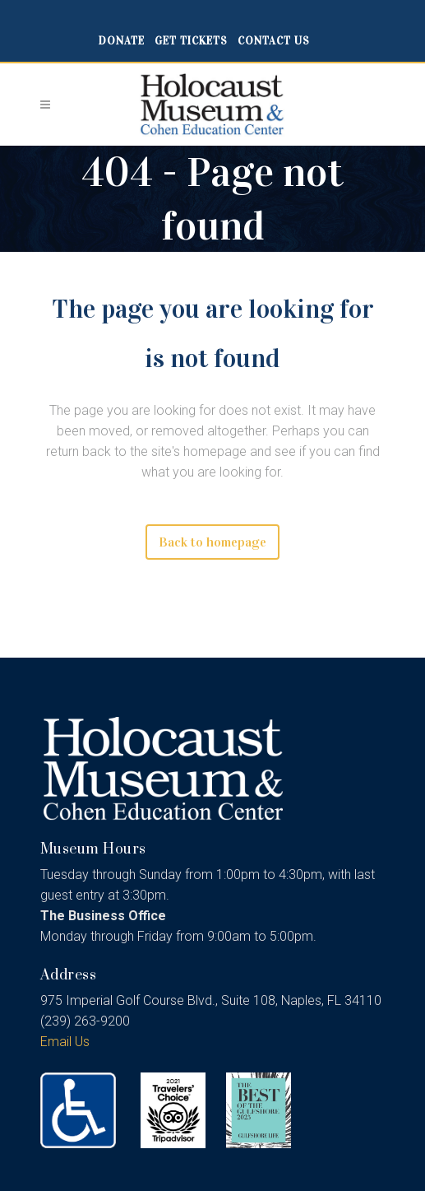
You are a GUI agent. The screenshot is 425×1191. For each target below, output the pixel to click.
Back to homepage (212, 542)
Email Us (65, 1041)
